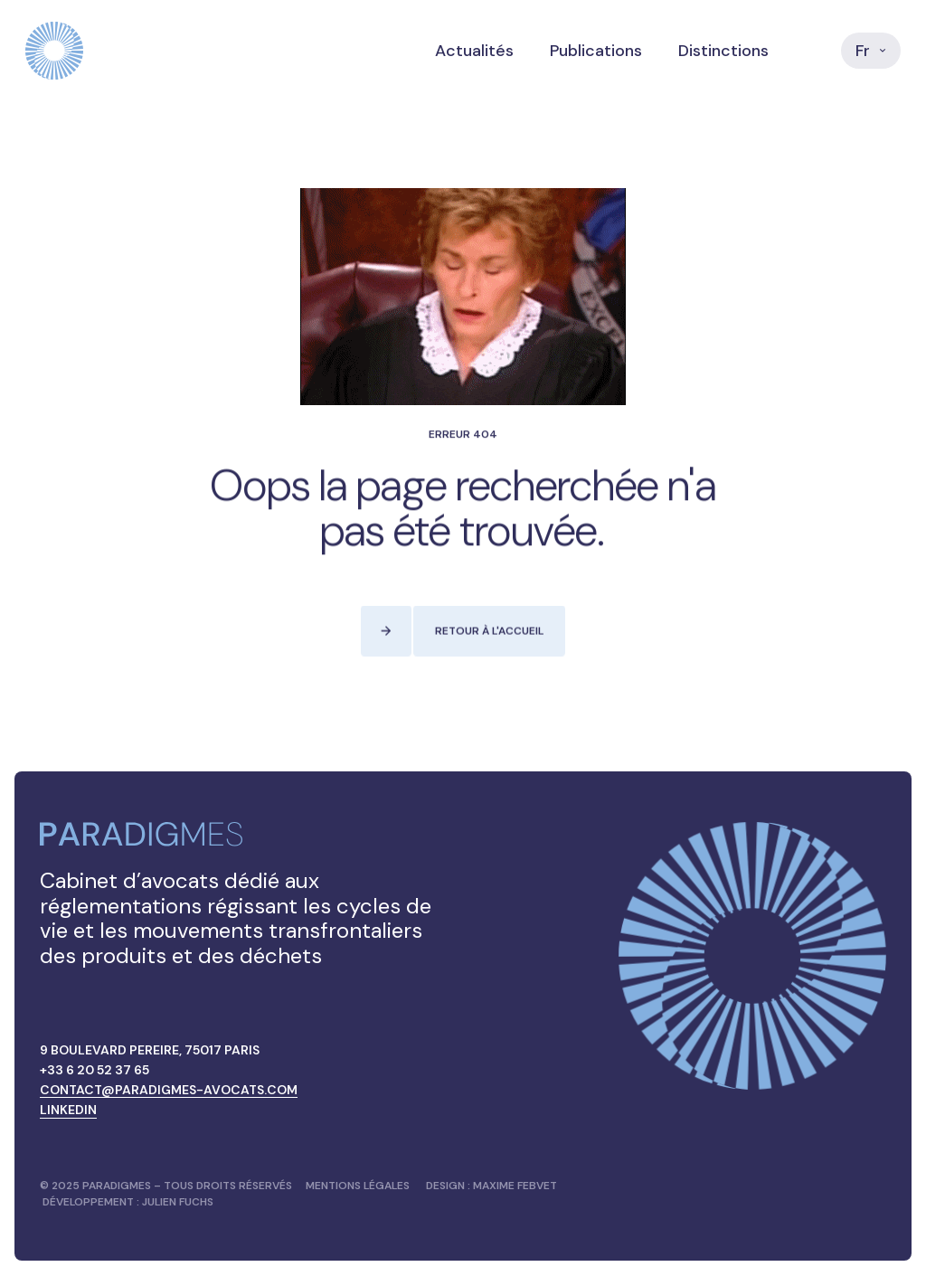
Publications (596, 50)
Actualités (474, 50)
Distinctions (723, 50)
